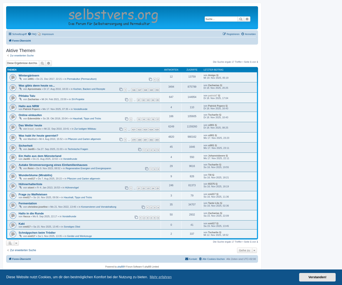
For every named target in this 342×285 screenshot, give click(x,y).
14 (144, 119)
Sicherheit (26, 145)
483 (157, 139)
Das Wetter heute (30, 125)
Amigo (212, 75)
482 (151, 139)
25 (158, 188)
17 (158, 119)
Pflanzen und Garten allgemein (84, 139)
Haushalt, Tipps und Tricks (87, 118)
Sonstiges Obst (72, 226)
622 (139, 129)
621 (133, 129)
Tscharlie (213, 114)
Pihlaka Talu (27, 95)
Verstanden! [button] (317, 277)
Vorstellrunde (80, 109)
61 (139, 100)
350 (157, 90)
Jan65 (31, 149)
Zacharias (213, 85)
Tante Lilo (213, 203)
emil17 (31, 178)
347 (139, 90)
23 (148, 188)
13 (139, 119)
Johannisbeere (216, 155)
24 (153, 188)
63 (148, 100)
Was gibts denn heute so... (37, 85)
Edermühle (34, 118)
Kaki (22, 223)
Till (210, 175)
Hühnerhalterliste (30, 184)
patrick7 (212, 95)
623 (145, 129)
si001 (31, 79)
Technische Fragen (78, 149)
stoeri (31, 187)
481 (145, 139)
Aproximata (34, 89)
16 (153, 119)
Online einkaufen (30, 115)
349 (151, 90)
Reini (31, 168)
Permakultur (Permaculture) (82, 79)
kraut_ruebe (35, 128)
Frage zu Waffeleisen (33, 194)
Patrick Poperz (31, 109)
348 (145, 90)
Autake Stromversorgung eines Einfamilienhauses (53, 165)
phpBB (120, 267)
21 (139, 188)
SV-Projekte (78, 99)
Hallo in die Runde (31, 213)
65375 (211, 183)
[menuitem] (32, 34)
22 (144, 188)
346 (133, 90)
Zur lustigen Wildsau (85, 128)
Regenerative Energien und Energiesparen (88, 168)
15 (148, 119)
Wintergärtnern (29, 75)
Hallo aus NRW (29, 106)
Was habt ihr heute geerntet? (38, 135)
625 (157, 129)
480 (139, 139)
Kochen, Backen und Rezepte (89, 89)
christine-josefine (38, 206)
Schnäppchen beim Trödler (37, 232)
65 (158, 100)
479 (133, 139)
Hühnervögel (72, 187)
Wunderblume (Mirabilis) (35, 175)
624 (151, 129)
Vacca (26, 216)
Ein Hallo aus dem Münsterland (40, 156)
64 (153, 100)
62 (144, 100)
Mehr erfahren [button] (161, 277)
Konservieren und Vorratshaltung (98, 206)
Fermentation (28, 203)
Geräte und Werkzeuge (79, 236)
